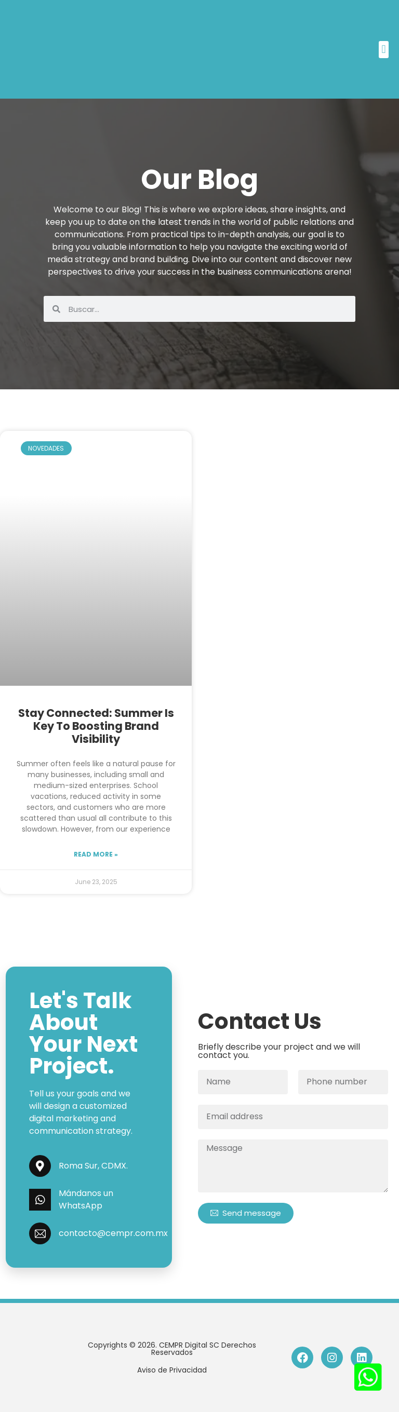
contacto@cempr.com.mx (113, 1233)
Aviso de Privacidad (172, 1370)
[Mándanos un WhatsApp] (40, 1200)
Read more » (96, 854)
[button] (384, 49)
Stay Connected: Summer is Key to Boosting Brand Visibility (96, 725)
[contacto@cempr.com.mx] (40, 1233)
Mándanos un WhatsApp (86, 1199)
